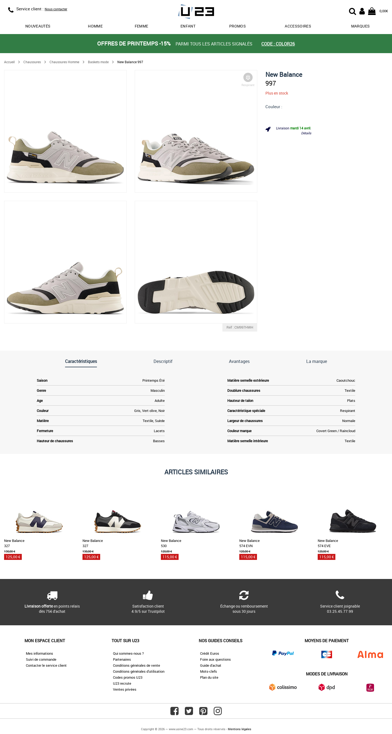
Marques (360, 26)
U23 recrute (122, 683)
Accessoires (298, 26)
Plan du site (209, 677)
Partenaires (122, 659)
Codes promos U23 (127, 677)
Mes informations (39, 653)
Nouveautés (38, 26)
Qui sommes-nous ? (128, 653)
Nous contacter (56, 9)
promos (237, 26)
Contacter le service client (46, 665)
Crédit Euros (209, 653)
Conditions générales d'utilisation (138, 671)
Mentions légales (239, 729)
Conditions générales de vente (136, 665)
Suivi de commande (41, 659)
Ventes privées (124, 689)
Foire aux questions (215, 659)
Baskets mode (98, 62)
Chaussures (32, 62)
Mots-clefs (208, 671)
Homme (95, 26)
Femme (141, 26)
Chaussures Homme (64, 62)
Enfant (187, 26)
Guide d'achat (210, 665)
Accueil (9, 62)
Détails (306, 133)
